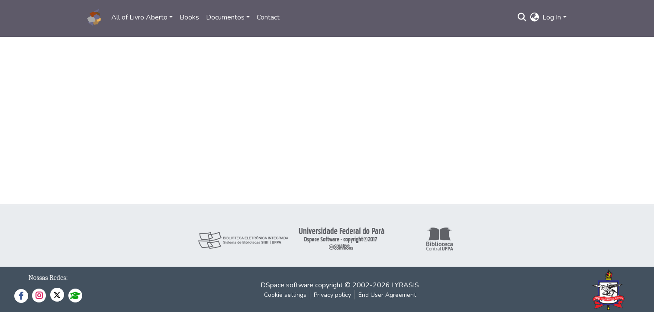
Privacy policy (332, 295)
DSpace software (287, 285)
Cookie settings (285, 295)
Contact (268, 17)
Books (189, 17)
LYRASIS (405, 285)
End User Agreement (387, 295)
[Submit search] (521, 17)
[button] (534, 17)
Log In (551, 17)
